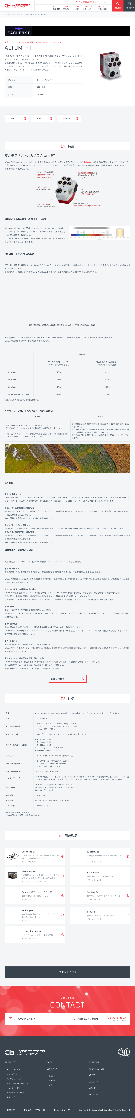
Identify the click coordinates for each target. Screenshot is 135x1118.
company (51, 1068)
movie (92, 1088)
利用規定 (8, 1109)
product (10, 1062)
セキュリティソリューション (17, 1083)
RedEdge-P (88, 161)
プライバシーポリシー (33, 1109)
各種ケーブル (11, 1097)
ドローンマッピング (14, 1069)
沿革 (50, 1085)
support (94, 1062)
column (93, 1081)
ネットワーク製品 (13, 1088)
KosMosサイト (60, 1109)
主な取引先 (53, 1076)
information (96, 1068)
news (92, 1075)
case (49, 1062)
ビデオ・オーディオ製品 (16, 1092)
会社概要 (52, 1081)
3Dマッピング (12, 1074)
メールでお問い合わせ (24, 1018)
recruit (93, 1094)
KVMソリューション (14, 1079)
